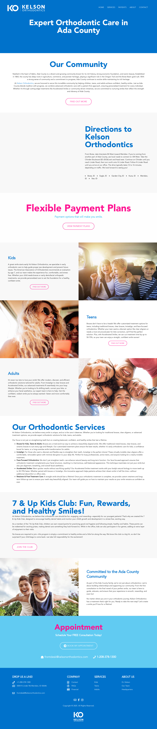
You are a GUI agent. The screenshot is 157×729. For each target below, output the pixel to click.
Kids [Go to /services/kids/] (96, 682)
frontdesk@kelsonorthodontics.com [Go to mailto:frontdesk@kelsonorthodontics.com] (31, 693)
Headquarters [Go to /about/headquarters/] (127, 689)
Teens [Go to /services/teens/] (96, 686)
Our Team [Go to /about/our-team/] (126, 686)
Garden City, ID (119, 176)
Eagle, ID (104, 176)
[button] (39, 286)
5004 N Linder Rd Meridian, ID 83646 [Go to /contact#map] (32, 686)
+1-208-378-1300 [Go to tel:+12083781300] (23, 682)
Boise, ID (92, 176)
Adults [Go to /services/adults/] (97, 689)
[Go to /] (30, 8)
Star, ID (94, 178)
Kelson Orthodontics (25, 83)
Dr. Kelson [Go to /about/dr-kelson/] (126, 682)
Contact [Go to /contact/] (74, 682)
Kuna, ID (133, 176)
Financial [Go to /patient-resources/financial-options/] (74, 689)
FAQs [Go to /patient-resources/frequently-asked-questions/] (73, 686)
